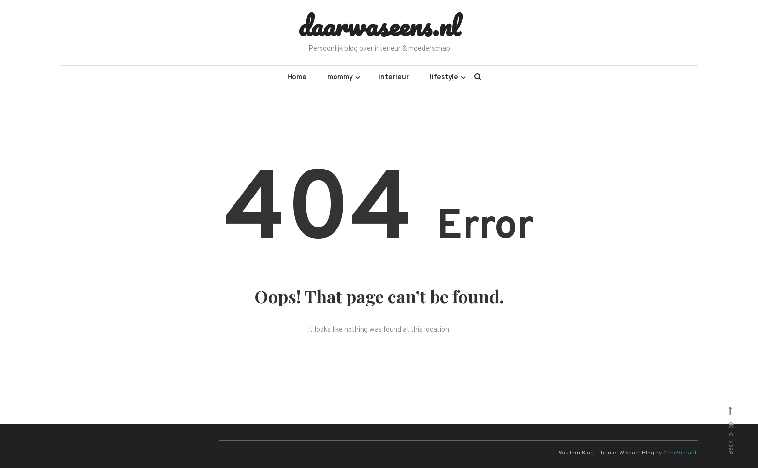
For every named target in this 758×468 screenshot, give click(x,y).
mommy (340, 77)
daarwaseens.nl (379, 25)
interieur (394, 77)
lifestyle (444, 77)
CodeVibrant (680, 453)
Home (296, 77)
